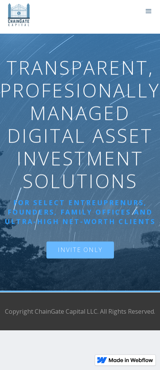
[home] (17, 17)
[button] (148, 11)
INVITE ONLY (80, 250)
